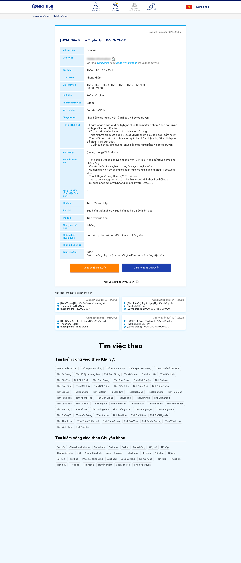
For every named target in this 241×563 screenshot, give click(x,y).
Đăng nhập (202, 6)
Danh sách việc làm (41, 16)
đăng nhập (103, 62)
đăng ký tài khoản (126, 62)
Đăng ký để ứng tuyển (94, 267)
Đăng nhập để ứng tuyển (146, 267)
